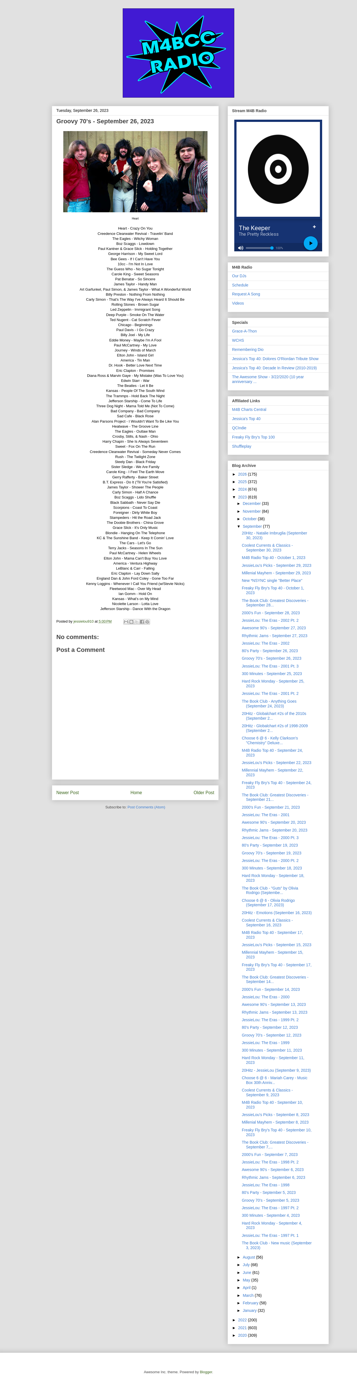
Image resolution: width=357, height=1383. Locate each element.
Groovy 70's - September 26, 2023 (271, 658)
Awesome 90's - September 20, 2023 (274, 822)
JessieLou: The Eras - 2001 (266, 815)
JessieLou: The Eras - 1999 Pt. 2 (270, 1020)
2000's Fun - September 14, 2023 (271, 989)
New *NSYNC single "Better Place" (272, 580)
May (247, 1280)
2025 (243, 482)
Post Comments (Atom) (146, 807)
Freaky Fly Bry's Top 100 (253, 437)
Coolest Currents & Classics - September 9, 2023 (267, 1092)
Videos (238, 303)
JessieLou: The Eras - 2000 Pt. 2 (270, 860)
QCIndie (239, 428)
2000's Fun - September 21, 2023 (271, 807)
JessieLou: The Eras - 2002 (266, 643)
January (250, 1310)
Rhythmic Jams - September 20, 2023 (274, 830)
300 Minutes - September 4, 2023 (271, 1215)
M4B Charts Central (249, 409)
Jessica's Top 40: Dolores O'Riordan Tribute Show (275, 358)
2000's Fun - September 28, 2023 (271, 613)
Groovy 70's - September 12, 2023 (271, 1035)
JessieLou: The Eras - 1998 (266, 1185)
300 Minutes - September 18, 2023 (272, 868)
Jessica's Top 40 (246, 418)
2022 (243, 1320)
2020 (243, 1335)
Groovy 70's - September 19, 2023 (271, 853)
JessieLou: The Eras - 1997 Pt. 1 (270, 1235)
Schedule (240, 285)
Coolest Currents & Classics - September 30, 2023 (267, 547)
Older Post (204, 792)
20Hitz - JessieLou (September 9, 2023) (276, 1070)
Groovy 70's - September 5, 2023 (270, 1200)
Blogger (206, 1372)
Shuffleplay (241, 446)
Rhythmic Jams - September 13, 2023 (274, 1012)
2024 (243, 489)
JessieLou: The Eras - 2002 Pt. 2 (270, 620)
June (247, 1272)
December (252, 503)
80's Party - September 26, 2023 (270, 651)
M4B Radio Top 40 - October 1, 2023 (273, 557)
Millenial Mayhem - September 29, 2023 (276, 573)
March (249, 1295)
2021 (243, 1328)
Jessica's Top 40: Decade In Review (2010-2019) (274, 368)
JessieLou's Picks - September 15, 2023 (276, 945)
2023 (243, 497)
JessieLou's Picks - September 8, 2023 (275, 1114)
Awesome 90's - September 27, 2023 (274, 628)
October (250, 519)
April (247, 1287)
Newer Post (67, 792)
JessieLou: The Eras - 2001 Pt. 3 (270, 666)
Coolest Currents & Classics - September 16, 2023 (267, 922)
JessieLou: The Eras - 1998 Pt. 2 (270, 1162)
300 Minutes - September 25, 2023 (272, 673)
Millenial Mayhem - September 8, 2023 (275, 1122)
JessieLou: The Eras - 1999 (266, 1042)
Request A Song (246, 294)
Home (136, 792)
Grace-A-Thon (244, 331)
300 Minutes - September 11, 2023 (272, 1050)
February (251, 1303)
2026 (243, 474)
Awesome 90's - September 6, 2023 (273, 1169)
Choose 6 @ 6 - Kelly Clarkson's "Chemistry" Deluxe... (270, 740)
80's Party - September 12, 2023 (270, 1027)
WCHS (238, 340)
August (249, 1257)
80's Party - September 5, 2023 (269, 1192)
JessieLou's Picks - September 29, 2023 (276, 565)
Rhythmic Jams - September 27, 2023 (274, 635)
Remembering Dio (248, 349)
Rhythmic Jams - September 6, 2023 (273, 1177)
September (253, 526)
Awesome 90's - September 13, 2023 (274, 1004)
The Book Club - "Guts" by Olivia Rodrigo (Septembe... (270, 890)
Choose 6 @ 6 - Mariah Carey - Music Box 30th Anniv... (274, 1080)
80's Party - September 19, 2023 (270, 845)
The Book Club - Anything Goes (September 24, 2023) (269, 703)
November (252, 511)
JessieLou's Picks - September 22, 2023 (276, 762)
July (247, 1264)
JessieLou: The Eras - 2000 (266, 997)
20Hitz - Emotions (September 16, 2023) (277, 912)
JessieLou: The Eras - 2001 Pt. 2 (270, 693)
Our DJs (239, 276)
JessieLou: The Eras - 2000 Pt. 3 (270, 837)
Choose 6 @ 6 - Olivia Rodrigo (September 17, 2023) (268, 902)
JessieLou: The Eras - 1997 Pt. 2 (270, 1208)
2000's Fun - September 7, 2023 (270, 1154)
